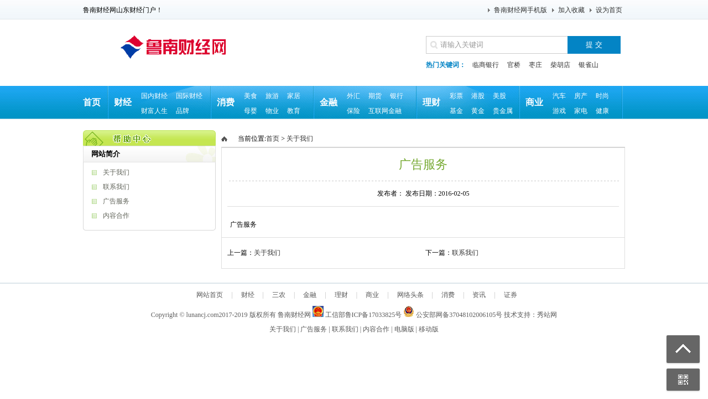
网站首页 (209, 295)
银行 (396, 96)
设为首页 (609, 10)
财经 (123, 102)
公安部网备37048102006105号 (452, 315)
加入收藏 (571, 10)
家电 (580, 111)
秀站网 (547, 315)
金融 (328, 102)
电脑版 (404, 329)
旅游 (272, 96)
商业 (534, 102)
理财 (431, 102)
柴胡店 (560, 65)
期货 (375, 96)
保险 (353, 111)
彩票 (456, 96)
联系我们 (116, 187)
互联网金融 (385, 111)
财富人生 (154, 111)
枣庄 (535, 65)
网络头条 (410, 295)
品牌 (182, 111)
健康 (602, 111)
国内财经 (154, 96)
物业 (272, 111)
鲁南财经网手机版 (520, 10)
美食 (250, 96)
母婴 (250, 111)
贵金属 (503, 111)
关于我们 (116, 172)
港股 (478, 96)
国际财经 (189, 96)
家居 (293, 96)
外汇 (353, 96)
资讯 (479, 295)
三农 (278, 295)
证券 (510, 295)
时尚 (602, 96)
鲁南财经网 (294, 315)
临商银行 (485, 65)
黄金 (478, 111)
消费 (226, 102)
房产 (580, 96)
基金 (456, 111)
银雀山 (588, 65)
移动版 (429, 329)
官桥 (513, 65)
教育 (293, 111)
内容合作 (116, 215)
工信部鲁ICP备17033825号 (357, 315)
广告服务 (116, 201)
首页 (92, 102)
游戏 (559, 111)
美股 (499, 96)
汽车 (559, 96)
